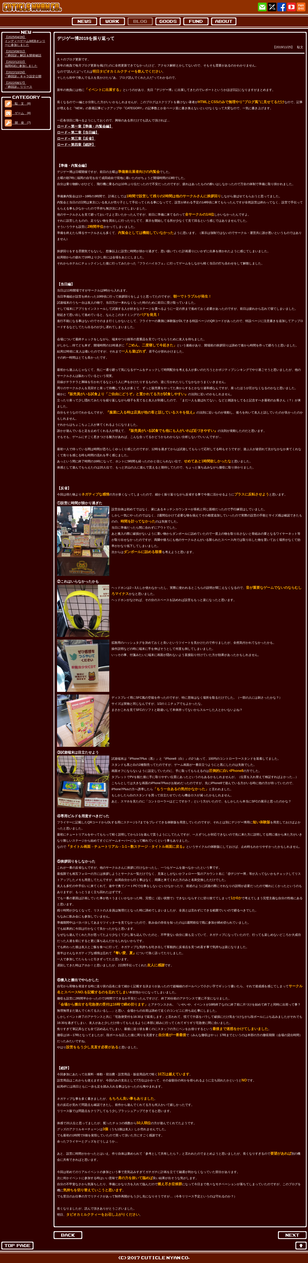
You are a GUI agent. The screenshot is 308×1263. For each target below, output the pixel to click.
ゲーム (16, 113)
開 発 (16, 122)
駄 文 (16, 103)
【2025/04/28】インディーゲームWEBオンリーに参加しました (25, 41)
